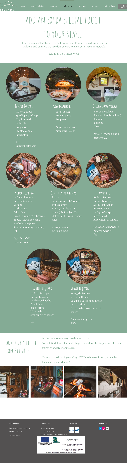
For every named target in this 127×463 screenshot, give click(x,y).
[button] (37, 5)
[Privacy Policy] (15, 435)
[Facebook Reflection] (100, 428)
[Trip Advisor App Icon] (107, 428)
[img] (71, 430)
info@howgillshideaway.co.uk (56, 434)
